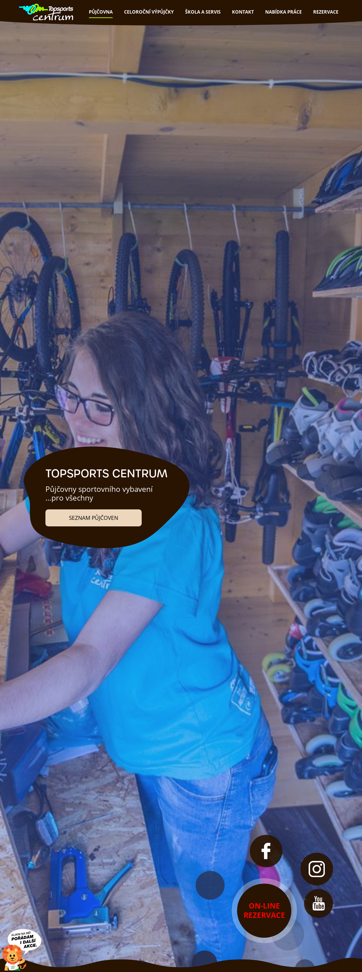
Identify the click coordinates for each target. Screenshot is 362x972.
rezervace (325, 12)
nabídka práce (283, 12)
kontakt (243, 12)
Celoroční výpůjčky (149, 12)
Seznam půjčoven (93, 518)
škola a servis (203, 12)
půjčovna (101, 12)
